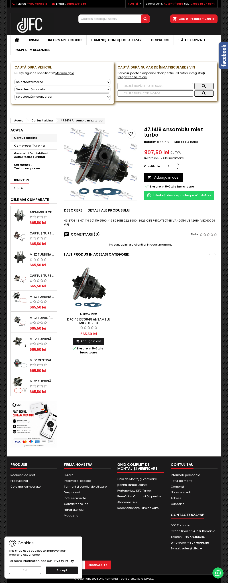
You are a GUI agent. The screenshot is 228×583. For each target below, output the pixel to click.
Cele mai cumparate (29, 199)
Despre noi (160, 40)
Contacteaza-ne (76, 504)
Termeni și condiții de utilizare (117, 40)
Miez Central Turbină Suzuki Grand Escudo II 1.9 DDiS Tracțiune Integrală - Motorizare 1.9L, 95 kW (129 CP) (42, 360)
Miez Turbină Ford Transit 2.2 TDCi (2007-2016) (42, 254)
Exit (25, 570)
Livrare (33, 40)
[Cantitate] (168, 166)
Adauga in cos (162, 177)
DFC (20, 188)
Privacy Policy (63, 561)
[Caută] (155, 86)
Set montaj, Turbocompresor (27, 166)
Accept (62, 570)
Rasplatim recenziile (32, 50)
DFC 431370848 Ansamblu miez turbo (88, 321)
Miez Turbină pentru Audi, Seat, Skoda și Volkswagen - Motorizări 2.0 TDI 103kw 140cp (42, 339)
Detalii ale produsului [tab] (109, 210)
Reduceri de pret (22, 475)
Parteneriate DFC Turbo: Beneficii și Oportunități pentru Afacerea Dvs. (139, 496)
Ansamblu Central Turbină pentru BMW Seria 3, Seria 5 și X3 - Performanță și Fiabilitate (42, 212)
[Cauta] (114, 18)
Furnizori (19, 180)
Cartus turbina (25, 138)
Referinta (151, 142)
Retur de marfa (182, 481)
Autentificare (173, 4)
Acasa (16, 130)
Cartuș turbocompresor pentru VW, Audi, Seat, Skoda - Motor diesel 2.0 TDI (42, 275)
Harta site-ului (74, 510)
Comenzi (177, 486)
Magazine (71, 515)
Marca (179, 142)
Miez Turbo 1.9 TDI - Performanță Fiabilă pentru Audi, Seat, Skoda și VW (42, 318)
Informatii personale (185, 475)
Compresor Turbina (29, 145)
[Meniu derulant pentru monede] (135, 4)
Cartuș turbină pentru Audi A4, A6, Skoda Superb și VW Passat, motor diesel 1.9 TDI (42, 233)
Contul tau (182, 464)
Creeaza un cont (203, 4)
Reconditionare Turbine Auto (138, 508)
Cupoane (178, 504)
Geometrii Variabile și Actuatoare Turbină (31, 155)
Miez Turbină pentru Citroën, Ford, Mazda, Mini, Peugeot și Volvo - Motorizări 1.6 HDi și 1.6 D (42, 297)
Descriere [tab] (73, 210)
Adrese (176, 498)
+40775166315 (37, 4)
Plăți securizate (191, 40)
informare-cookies (65, 40)
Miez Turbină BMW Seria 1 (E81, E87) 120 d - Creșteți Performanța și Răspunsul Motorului (42, 381)
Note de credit (181, 492)
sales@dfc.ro (76, 4)
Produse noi (19, 481)
